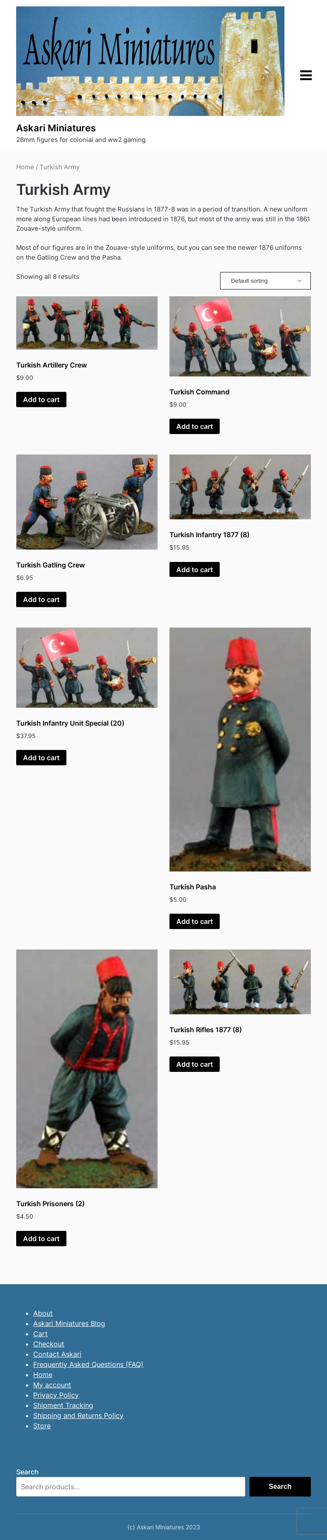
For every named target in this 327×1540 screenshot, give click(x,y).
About (43, 1313)
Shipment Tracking (63, 1405)
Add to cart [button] (41, 399)
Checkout (48, 1344)
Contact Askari (57, 1354)
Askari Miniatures (56, 127)
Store (42, 1425)
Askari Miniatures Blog (69, 1323)
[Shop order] (265, 280)
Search (27, 1472)
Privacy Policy (56, 1395)
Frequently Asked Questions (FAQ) (88, 1364)
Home (25, 167)
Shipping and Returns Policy (78, 1415)
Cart (40, 1333)
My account (52, 1385)
